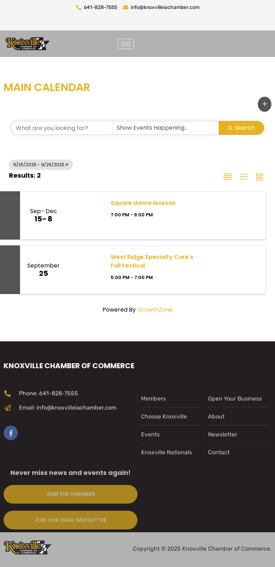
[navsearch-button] (148, 42)
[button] (264, 104)
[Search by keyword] (61, 128)
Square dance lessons (143, 203)
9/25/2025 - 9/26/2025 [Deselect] (40, 165)
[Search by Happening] (165, 128)
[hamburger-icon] (126, 44)
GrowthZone (155, 310)
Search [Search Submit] (241, 128)
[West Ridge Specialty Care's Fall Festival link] (85, 269)
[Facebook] (11, 472)
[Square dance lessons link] (85, 215)
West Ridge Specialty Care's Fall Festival (152, 261)
